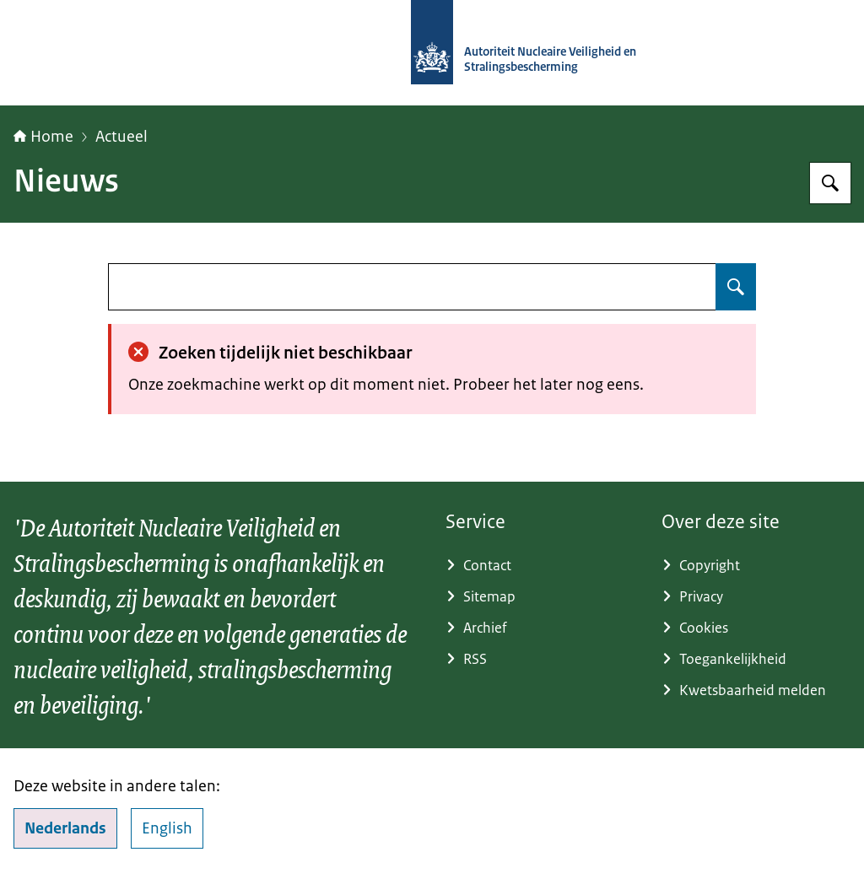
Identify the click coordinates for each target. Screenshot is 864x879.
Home (43, 137)
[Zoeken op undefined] (736, 286)
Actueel (121, 137)
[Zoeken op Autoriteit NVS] (830, 183)
